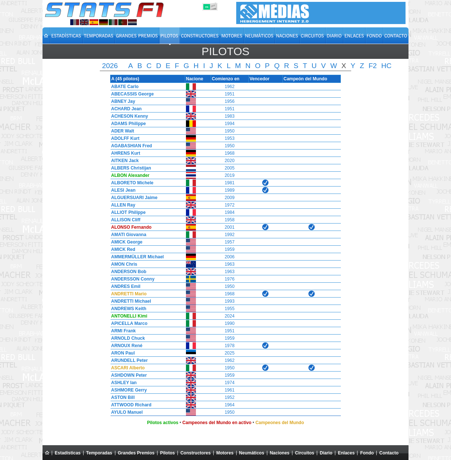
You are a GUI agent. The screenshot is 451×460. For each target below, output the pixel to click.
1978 (230, 345)
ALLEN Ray (121, 205)
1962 (230, 86)
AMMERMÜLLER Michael (135, 256)
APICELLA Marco (127, 323)
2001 (230, 227)
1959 (230, 249)
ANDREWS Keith (127, 308)
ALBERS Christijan (129, 168)
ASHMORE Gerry (127, 390)
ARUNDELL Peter (127, 360)
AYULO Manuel (125, 412)
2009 (230, 197)
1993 (230, 301)
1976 (230, 279)
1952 (230, 397)
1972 (230, 205)
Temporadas (99, 453)
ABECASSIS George (130, 94)
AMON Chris (122, 264)
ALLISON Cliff (124, 219)
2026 (110, 66)
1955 (230, 308)
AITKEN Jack (123, 160)
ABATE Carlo (123, 86)
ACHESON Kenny (127, 116)
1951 (230, 94)
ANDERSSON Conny (131, 279)
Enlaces (346, 453)
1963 (230, 264)
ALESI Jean (121, 190)
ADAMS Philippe (126, 123)
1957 (230, 242)
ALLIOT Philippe (126, 212)
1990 (230, 323)
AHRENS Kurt (124, 153)
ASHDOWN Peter (127, 375)
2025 (230, 353)
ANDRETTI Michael (129, 301)
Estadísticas (68, 453)
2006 (230, 256)
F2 (373, 66)
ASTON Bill (121, 397)
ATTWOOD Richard (129, 404)
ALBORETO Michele (130, 182)
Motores (225, 453)
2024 (230, 316)
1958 (230, 219)
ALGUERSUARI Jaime (132, 197)
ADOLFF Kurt (123, 138)
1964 (230, 404)
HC (386, 66)
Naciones (279, 453)
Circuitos (304, 453)
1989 (230, 190)
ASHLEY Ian (122, 382)
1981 (230, 182)
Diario (326, 453)
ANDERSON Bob (127, 271)
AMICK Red (121, 249)
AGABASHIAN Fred (129, 145)
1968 (230, 153)
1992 (230, 234)
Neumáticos (251, 453)
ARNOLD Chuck (126, 338)
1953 (230, 138)
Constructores (195, 453)
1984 (230, 212)
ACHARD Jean (124, 108)
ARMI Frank (121, 330)
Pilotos (167, 453)
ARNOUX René (125, 345)
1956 (230, 101)
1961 (230, 390)
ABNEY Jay (121, 101)
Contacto (389, 453)
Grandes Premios (136, 453)
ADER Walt (120, 131)
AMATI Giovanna (127, 234)
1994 (230, 123)
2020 (230, 160)
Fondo (367, 453)
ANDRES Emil (124, 286)
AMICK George (125, 242)
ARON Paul (121, 353)
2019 (230, 175)
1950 (230, 131)
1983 (230, 116)
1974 (230, 382)
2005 (230, 168)
